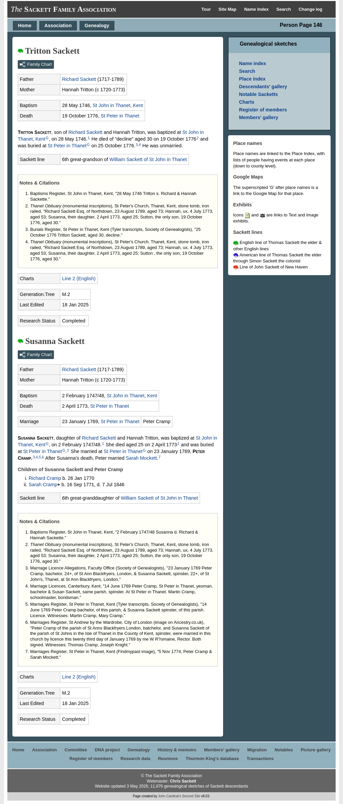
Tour (206, 9)
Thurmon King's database (212, 758)
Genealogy (97, 25)
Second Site (191, 796)
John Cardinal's (169, 796)
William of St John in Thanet (148, 159)
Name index (252, 63)
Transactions (260, 758)
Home (24, 25)
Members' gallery (258, 117)
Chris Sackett (183, 781)
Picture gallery (316, 749)
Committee (76, 749)
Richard (79, 79)
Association (58, 25)
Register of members (263, 109)
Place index (252, 79)
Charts (247, 102)
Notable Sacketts (258, 94)
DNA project (107, 749)
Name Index (257, 9)
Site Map (227, 9)
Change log (310, 9)
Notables (284, 749)
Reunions (168, 758)
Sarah (141, 458)
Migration (257, 749)
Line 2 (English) (78, 278)
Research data (135, 758)
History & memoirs (176, 749)
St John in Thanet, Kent (117, 105)
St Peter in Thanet (119, 115)
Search (284, 9)
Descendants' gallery (263, 86)
